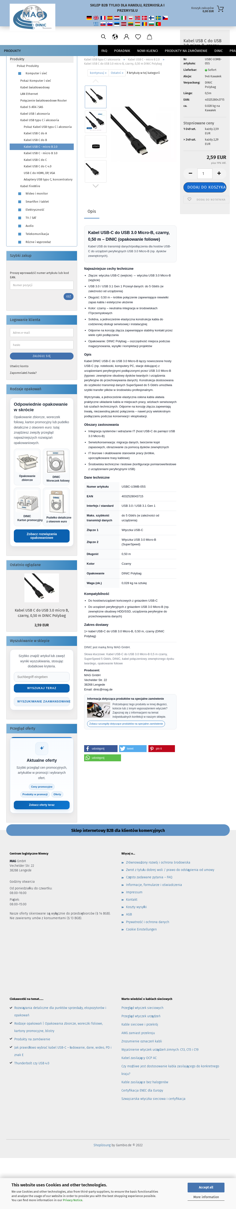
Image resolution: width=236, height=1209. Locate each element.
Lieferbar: (190, 80)
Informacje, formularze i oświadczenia (154, 885)
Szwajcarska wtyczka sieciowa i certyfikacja (153, 1099)
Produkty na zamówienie (32, 1040)
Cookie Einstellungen (141, 930)
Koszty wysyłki (136, 908)
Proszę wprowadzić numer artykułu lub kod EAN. (39, 275)
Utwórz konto (19, 366)
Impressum (134, 893)
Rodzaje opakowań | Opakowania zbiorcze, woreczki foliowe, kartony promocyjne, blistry (58, 1028)
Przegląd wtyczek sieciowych (142, 1009)
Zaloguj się (42, 356)
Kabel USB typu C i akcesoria (39, 120)
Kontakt (131, 900)
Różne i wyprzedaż (34, 242)
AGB (129, 915)
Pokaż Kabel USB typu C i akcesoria (48, 127)
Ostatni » (117, 73)
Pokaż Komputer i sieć (35, 80)
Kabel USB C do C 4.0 (37, 166)
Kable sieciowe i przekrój (139, 1025)
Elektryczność (30, 210)
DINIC (218, 51)
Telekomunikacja (33, 234)
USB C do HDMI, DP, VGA (39, 173)
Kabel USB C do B (35, 140)
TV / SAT (26, 218)
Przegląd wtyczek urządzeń (140, 1017)
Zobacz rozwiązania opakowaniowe (42, 536)
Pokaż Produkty (28, 66)
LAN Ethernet (29, 94)
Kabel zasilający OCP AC (139, 1059)
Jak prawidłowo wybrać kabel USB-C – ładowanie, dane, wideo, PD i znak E (63, 1052)
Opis (92, 211)
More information (206, 1197)
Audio (25, 226)
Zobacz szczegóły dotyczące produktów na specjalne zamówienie (126, 723)
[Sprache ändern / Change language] (183, 37)
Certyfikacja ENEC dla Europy (142, 1091)
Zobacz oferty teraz (41, 805)
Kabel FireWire (30, 186)
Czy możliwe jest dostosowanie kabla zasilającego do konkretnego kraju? (170, 1070)
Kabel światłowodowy (35, 87)
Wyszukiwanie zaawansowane (43, 702)
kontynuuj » (98, 73)
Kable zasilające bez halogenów (144, 1083)
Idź (68, 296)
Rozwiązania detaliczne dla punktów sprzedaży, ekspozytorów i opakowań (60, 1012)
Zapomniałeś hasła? (23, 373)
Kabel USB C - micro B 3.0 (40, 153)
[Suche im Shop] (42, 677)
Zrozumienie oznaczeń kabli (141, 1042)
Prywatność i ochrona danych (147, 922)
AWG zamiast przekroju (138, 1033)
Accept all (206, 1187)
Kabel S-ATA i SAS (31, 107)
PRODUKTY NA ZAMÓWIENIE (186, 51)
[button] (101, 748)
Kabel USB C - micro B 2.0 (40, 146)
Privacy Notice (72, 1200)
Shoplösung (102, 1146)
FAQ (104, 51)
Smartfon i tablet (33, 202)
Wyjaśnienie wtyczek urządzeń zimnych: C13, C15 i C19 (159, 1050)
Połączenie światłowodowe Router (43, 100)
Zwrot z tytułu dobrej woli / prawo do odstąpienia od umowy (170, 871)
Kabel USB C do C (35, 160)
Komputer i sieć (32, 73)
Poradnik (122, 51)
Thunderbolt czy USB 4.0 (31, 1064)
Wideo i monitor (32, 194)
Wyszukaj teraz (41, 688)
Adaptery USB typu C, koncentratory (48, 179)
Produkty (12, 51)
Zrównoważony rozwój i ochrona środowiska (158, 863)
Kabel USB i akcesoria (35, 113)
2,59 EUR (42, 625)
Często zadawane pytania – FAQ (149, 878)
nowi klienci (147, 51)
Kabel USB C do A (35, 133)
